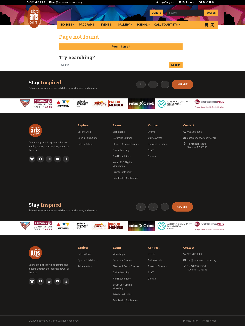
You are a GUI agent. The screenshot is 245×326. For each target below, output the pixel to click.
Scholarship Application (125, 178)
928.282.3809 (36, 2)
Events (106, 24)
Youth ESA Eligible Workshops (122, 164)
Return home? (121, 46)
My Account (187, 2)
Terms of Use (209, 320)
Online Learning (121, 150)
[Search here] (185, 13)
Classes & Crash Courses (126, 144)
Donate (156, 12)
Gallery (124, 24)
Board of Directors (158, 144)
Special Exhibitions (87, 138)
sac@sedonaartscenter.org (65, 2)
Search (211, 12)
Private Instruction (122, 172)
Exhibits (66, 24)
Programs (86, 24)
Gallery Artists (85, 144)
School (142, 24)
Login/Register (165, 2)
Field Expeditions (122, 156)
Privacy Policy (190, 320)
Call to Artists (166, 24)
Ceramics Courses (122, 138)
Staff (151, 150)
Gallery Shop (84, 131)
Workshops (119, 131)
